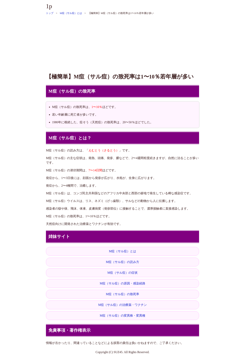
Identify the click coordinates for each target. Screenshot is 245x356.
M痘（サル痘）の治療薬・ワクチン (122, 304)
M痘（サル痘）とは (71, 13)
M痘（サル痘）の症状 (122, 272)
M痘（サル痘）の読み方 (122, 262)
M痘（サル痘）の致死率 (122, 294)
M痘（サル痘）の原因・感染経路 (122, 283)
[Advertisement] (122, 42)
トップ (49, 13)
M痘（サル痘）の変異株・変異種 (122, 315)
